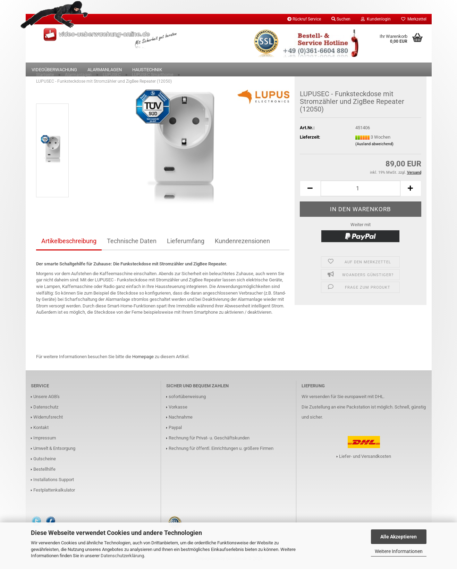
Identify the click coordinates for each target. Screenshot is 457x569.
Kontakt (41, 428)
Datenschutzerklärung (122, 555)
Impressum (44, 439)
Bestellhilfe (44, 470)
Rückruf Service (304, 19)
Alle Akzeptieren (398, 536)
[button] (310, 190)
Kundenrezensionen (242, 242)
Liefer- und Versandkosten (365, 457)
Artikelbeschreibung (68, 242)
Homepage (143, 358)
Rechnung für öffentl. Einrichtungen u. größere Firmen (221, 449)
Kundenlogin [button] (376, 19)
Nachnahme (181, 418)
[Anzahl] (360, 190)
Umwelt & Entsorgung (54, 449)
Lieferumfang (185, 242)
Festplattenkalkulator (54, 491)
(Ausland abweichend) (374, 145)
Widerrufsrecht (48, 418)
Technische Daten (131, 242)
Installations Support (53, 481)
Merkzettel (413, 19)
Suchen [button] (340, 19)
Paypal (175, 428)
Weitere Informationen (399, 551)
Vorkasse (178, 408)
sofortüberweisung (187, 397)
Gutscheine (44, 460)
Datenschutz (45, 408)
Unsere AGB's (46, 397)
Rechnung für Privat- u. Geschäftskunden (209, 439)
